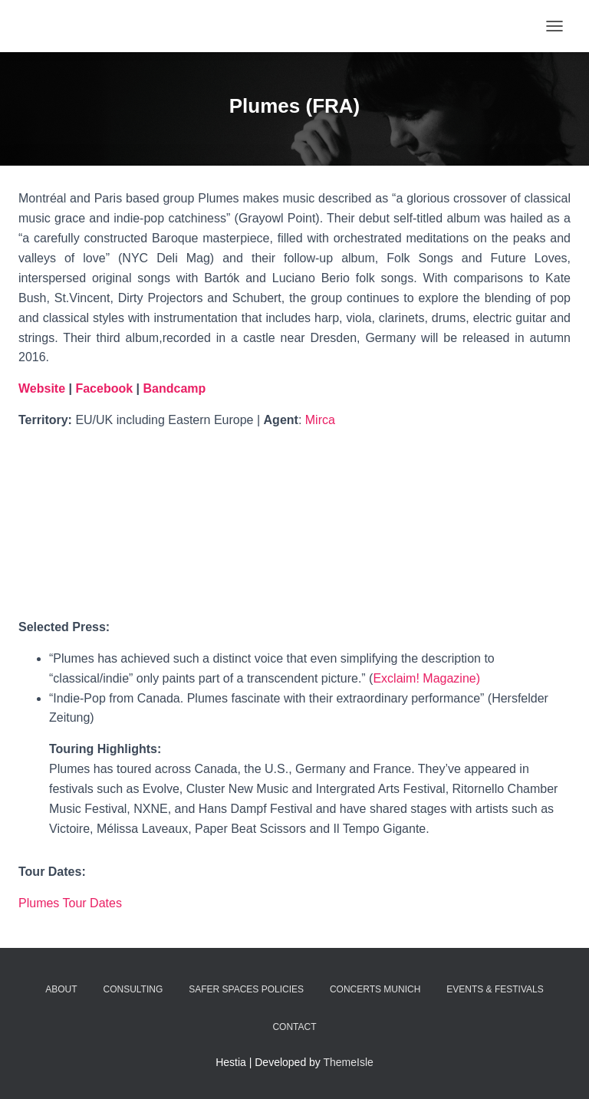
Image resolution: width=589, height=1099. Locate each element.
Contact (294, 1027)
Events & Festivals (494, 989)
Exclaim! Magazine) (426, 678)
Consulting (133, 989)
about (61, 989)
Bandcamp (174, 388)
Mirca (320, 419)
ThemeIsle (348, 1062)
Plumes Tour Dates (70, 903)
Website (41, 388)
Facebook (105, 388)
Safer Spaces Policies (246, 989)
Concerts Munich (375, 989)
